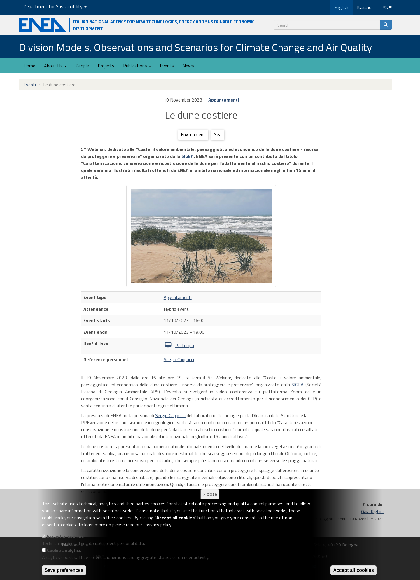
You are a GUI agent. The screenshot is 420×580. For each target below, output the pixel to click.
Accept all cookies (353, 570)
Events (167, 65)
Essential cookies (65, 536)
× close (210, 493)
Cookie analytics (64, 550)
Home (29, 65)
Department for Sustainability (55, 6)
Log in (386, 6)
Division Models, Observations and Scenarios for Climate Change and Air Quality (195, 47)
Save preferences (64, 570)
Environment (193, 134)
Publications (137, 65)
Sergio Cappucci (179, 359)
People (82, 65)
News (188, 65)
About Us (55, 65)
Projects (106, 65)
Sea (217, 134)
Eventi (29, 84)
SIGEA (187, 156)
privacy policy (159, 524)
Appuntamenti (223, 99)
